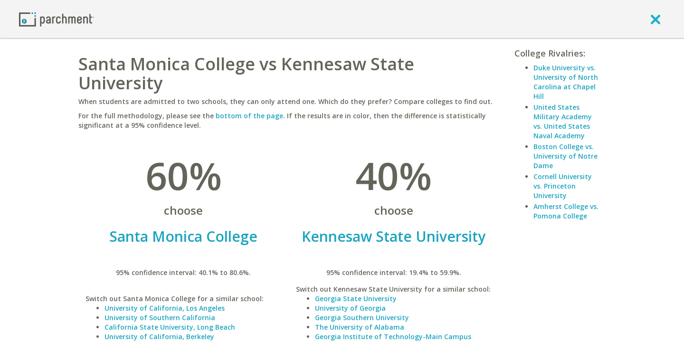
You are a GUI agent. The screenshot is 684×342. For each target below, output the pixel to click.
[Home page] (56, 18)
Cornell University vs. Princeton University (562, 186)
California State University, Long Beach (169, 327)
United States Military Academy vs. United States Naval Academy (562, 121)
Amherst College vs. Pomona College (565, 211)
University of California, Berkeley (159, 336)
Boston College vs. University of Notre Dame (565, 156)
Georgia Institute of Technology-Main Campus (393, 336)
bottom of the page (249, 115)
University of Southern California (159, 317)
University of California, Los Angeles (164, 308)
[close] (655, 19)
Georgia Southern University (362, 317)
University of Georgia (350, 308)
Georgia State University (356, 298)
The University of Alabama (359, 327)
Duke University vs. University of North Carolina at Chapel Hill (565, 82)
